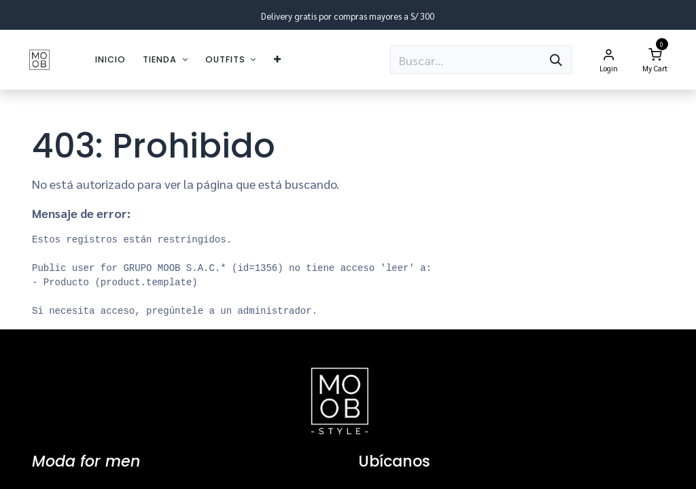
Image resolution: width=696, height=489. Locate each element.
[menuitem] (110, 59)
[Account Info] (608, 60)
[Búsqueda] (556, 59)
